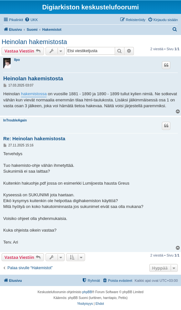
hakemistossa (34, 93)
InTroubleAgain (15, 120)
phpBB (87, 292)
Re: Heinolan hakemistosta (34, 138)
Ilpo (17, 60)
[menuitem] (31, 20)
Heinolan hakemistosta (34, 41)
